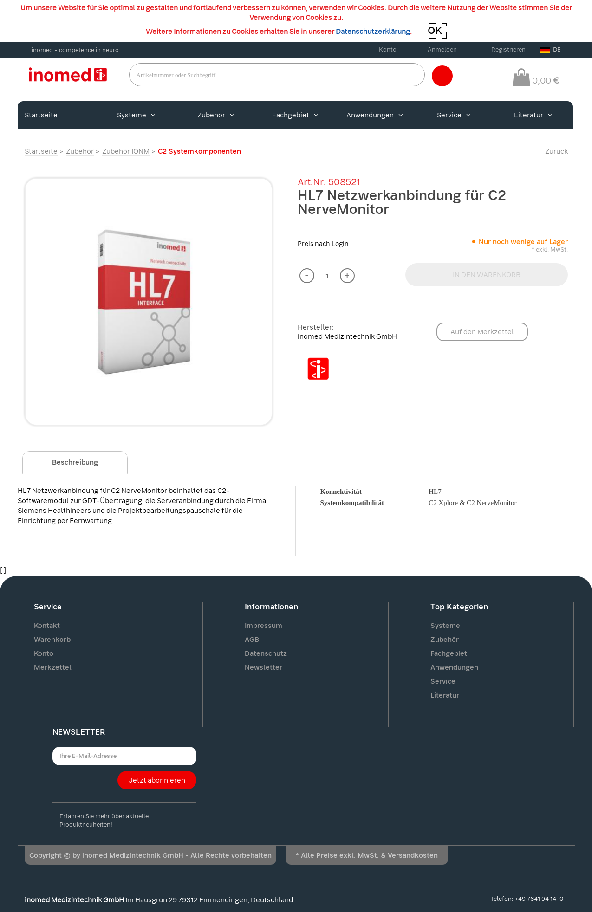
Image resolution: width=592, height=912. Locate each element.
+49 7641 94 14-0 (538, 899)
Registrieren (508, 49)
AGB (252, 639)
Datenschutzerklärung (373, 31)
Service (454, 115)
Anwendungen (374, 115)
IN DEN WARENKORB (486, 274)
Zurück (556, 151)
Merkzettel (53, 667)
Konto (388, 49)
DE (550, 49)
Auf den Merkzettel (482, 331)
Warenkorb (52, 639)
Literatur (533, 115)
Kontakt (47, 625)
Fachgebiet (295, 115)
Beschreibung (75, 462)
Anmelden (442, 49)
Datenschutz (266, 653)
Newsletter (263, 667)
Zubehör (215, 115)
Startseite (41, 115)
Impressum (263, 625)
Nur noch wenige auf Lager (523, 241)
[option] (149, 302)
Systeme (136, 115)
